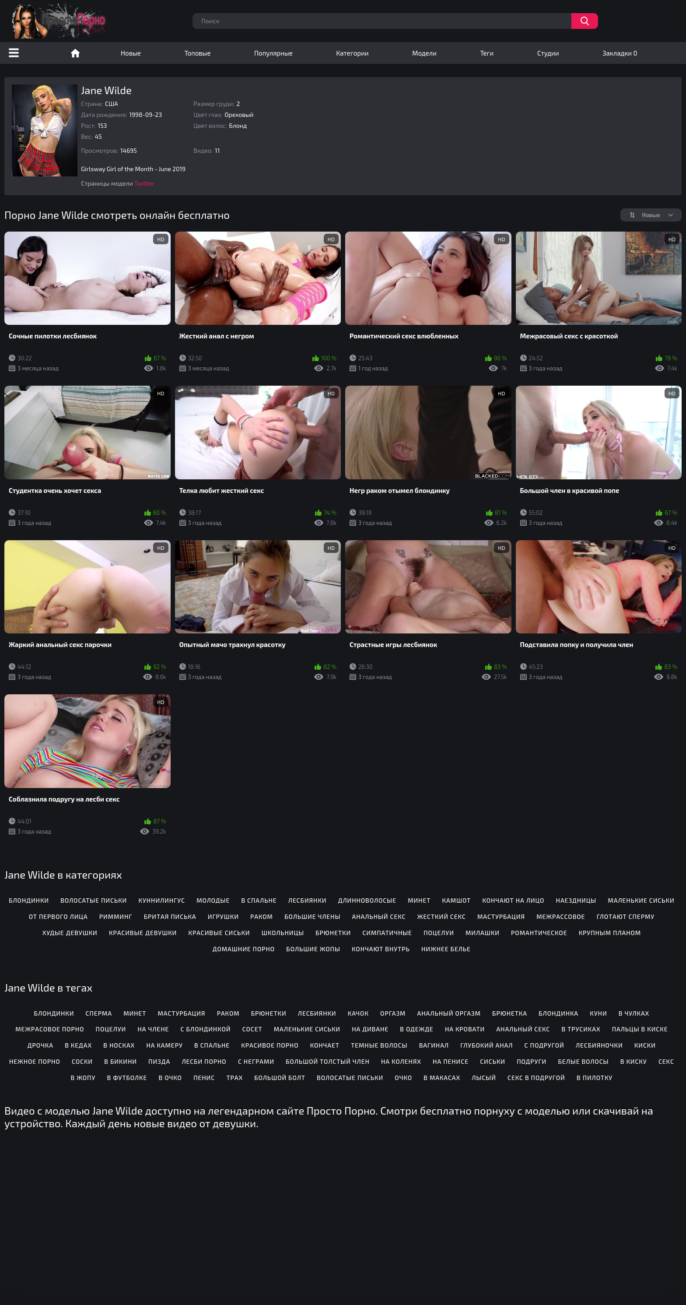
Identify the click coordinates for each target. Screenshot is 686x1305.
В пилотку (594, 1077)
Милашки (483, 932)
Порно (75, 53)
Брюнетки (333, 932)
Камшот (456, 900)
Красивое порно (269, 1045)
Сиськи (492, 1061)
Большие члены (312, 916)
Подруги (531, 1061)
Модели (424, 53)
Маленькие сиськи (641, 900)
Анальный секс (379, 916)
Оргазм (393, 1013)
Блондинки (29, 900)
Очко (403, 1077)
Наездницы (576, 900)
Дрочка (40, 1045)
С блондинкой (206, 1029)
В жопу (83, 1077)
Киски (645, 1045)
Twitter (144, 183)
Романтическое (539, 932)
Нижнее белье (446, 949)
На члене (153, 1029)
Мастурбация (501, 916)
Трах (234, 1077)
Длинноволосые (367, 900)
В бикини (120, 1061)
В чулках (634, 1013)
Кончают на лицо (513, 900)
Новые (131, 53)
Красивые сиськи (219, 932)
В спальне (258, 900)
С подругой (544, 1045)
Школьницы (283, 932)
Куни (598, 1013)
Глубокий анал (486, 1045)
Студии (548, 53)
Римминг (116, 916)
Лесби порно (204, 1061)
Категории (352, 53)
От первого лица (58, 916)
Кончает (325, 1045)
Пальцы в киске (640, 1029)
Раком (261, 916)
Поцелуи (439, 932)
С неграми (256, 1061)
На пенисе (451, 1061)
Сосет (252, 1029)
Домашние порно (244, 949)
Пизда (159, 1061)
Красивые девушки (143, 932)
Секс (666, 1061)
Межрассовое (560, 916)
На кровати (465, 1029)
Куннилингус (161, 900)
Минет (419, 900)
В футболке (127, 1077)
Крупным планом (610, 932)
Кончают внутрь (381, 949)
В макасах (442, 1077)
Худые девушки (70, 932)
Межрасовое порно (49, 1029)
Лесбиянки (307, 900)
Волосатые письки (93, 900)
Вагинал (434, 1045)
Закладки (619, 53)
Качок (358, 1013)
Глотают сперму (625, 916)
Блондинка (558, 1013)
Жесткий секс (441, 916)
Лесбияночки (599, 1045)
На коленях (401, 1061)
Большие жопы (313, 949)
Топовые (197, 53)
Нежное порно (34, 1061)
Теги (487, 53)
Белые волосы (583, 1061)
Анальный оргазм (449, 1013)
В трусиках (580, 1029)
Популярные (273, 53)
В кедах (78, 1045)
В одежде (416, 1029)
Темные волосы (379, 1045)
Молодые (213, 900)
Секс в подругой (536, 1077)
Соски (82, 1061)
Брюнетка (509, 1013)
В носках (119, 1045)
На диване (370, 1029)
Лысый (484, 1077)
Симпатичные (387, 932)
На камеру (164, 1045)
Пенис (204, 1077)
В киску (633, 1061)
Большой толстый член (328, 1061)
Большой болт (279, 1077)
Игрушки (223, 916)
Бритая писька (170, 916)
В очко (170, 1077)
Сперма (99, 1013)
